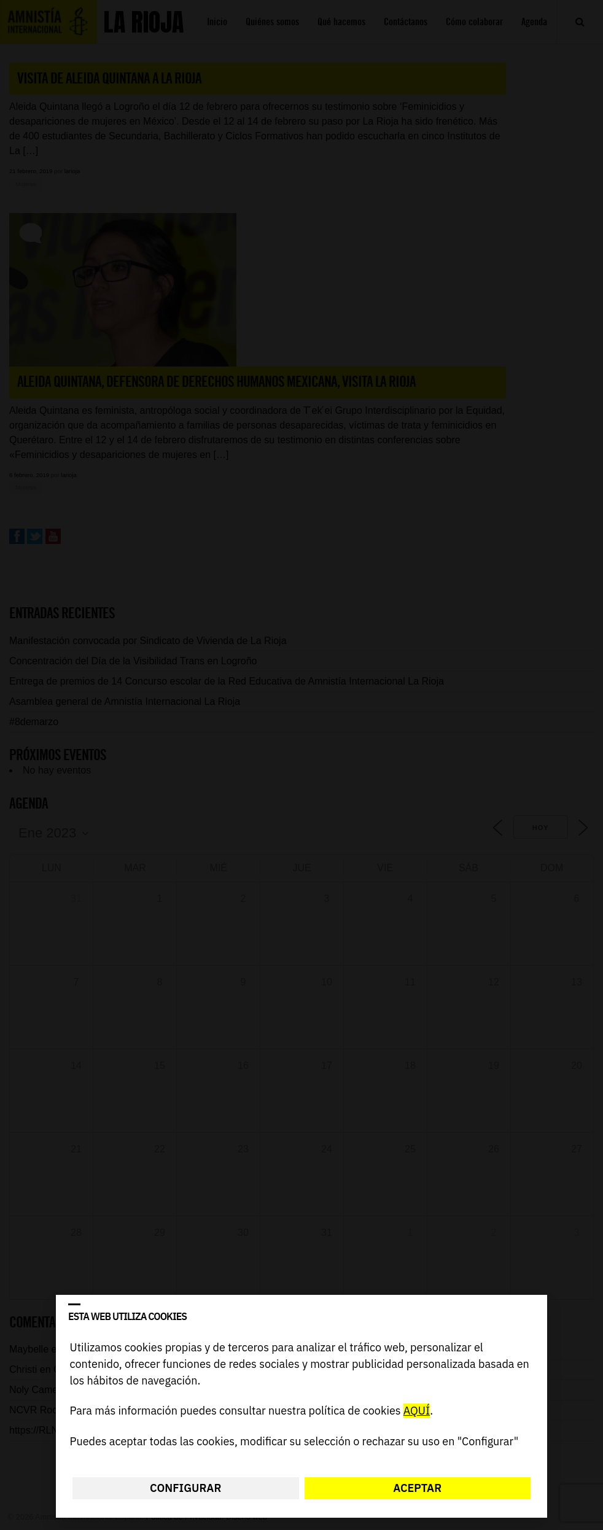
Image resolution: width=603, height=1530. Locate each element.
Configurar (185, 1488)
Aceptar (417, 1488)
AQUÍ (416, 1411)
